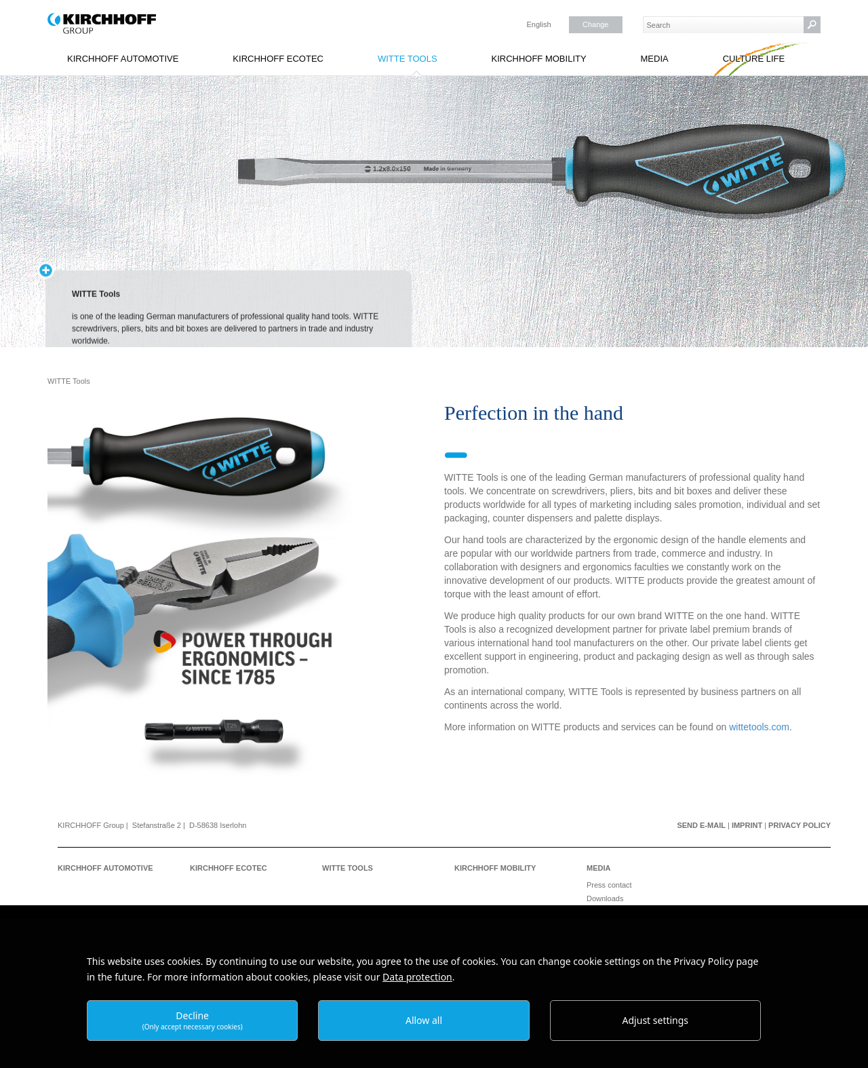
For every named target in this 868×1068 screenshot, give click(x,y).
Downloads (605, 898)
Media (655, 59)
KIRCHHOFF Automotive (122, 59)
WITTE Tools (407, 59)
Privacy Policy (799, 825)
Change (596, 24)
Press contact (609, 885)
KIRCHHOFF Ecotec (278, 59)
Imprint (747, 825)
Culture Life (754, 59)
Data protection (417, 976)
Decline (192, 1020)
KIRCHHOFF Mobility (538, 59)
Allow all (424, 1020)
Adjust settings (656, 1020)
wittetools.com (759, 726)
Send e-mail (701, 825)
